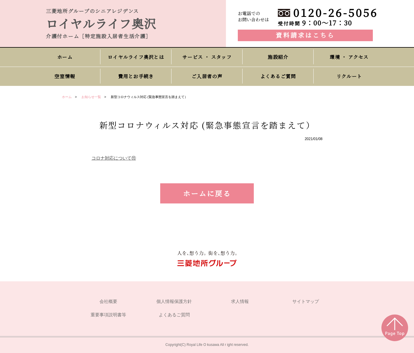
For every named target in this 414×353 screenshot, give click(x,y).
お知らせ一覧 (91, 97)
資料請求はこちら (305, 35)
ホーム (67, 97)
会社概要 (108, 301)
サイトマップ (305, 301)
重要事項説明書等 (108, 314)
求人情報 (240, 301)
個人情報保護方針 (174, 301)
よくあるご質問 (174, 314)
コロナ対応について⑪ (114, 158)
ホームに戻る (207, 193)
